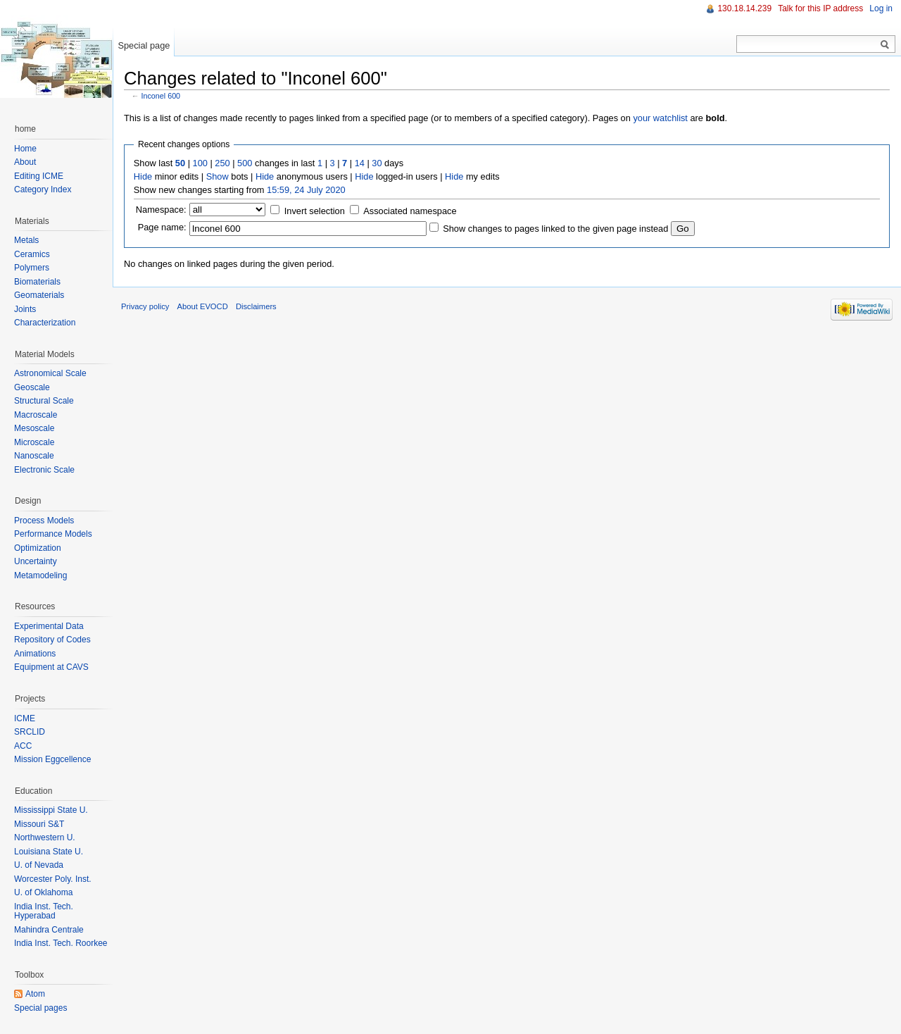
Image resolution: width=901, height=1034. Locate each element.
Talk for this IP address (820, 8)
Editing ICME (38, 176)
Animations (35, 654)
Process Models (44, 520)
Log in (881, 8)
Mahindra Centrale (49, 930)
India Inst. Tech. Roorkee (61, 943)
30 (377, 163)
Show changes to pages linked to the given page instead (555, 228)
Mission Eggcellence (52, 759)
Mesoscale (34, 428)
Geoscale (32, 387)
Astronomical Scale (50, 373)
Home (25, 149)
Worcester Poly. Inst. (53, 879)
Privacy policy (145, 306)
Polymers (31, 268)
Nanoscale (34, 456)
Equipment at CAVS (51, 667)
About (25, 162)
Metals (26, 240)
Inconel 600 (161, 96)
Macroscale (35, 415)
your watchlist (660, 118)
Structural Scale (44, 401)
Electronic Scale (44, 470)
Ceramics (32, 254)
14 (360, 163)
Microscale (34, 442)
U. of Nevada (38, 865)
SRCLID (29, 732)
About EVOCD (202, 306)
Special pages (40, 1008)
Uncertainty (35, 561)
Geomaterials (39, 295)
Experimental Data (49, 626)
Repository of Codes (52, 639)
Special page (144, 45)
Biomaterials (37, 282)
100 (200, 163)
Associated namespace (409, 211)
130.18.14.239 (744, 8)
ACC (23, 746)
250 (222, 163)
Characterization (44, 323)
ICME (24, 718)
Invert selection (314, 211)
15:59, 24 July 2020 (306, 190)
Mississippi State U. (51, 810)
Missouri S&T (39, 824)
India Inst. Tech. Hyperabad (43, 911)
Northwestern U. (44, 837)
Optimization (37, 548)
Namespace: (161, 209)
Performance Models (53, 534)
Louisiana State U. (48, 852)
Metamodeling (40, 575)
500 (244, 163)
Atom (35, 994)
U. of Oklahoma (43, 892)
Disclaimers (256, 306)
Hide (143, 176)
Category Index (42, 189)
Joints (25, 309)
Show (217, 176)
